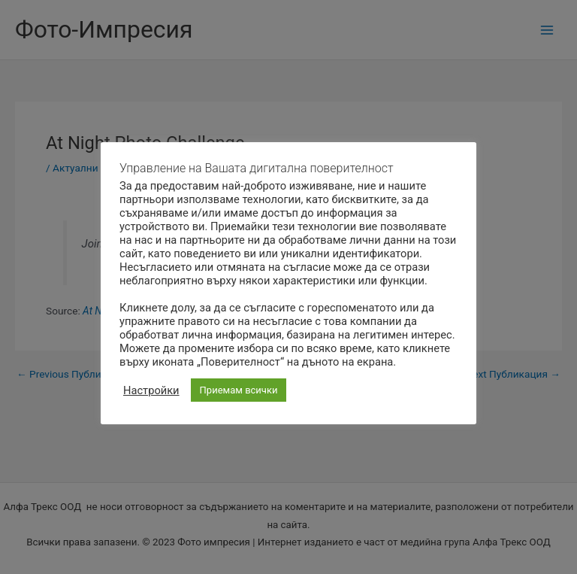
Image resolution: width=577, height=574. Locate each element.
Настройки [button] (151, 390)
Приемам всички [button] (239, 390)
